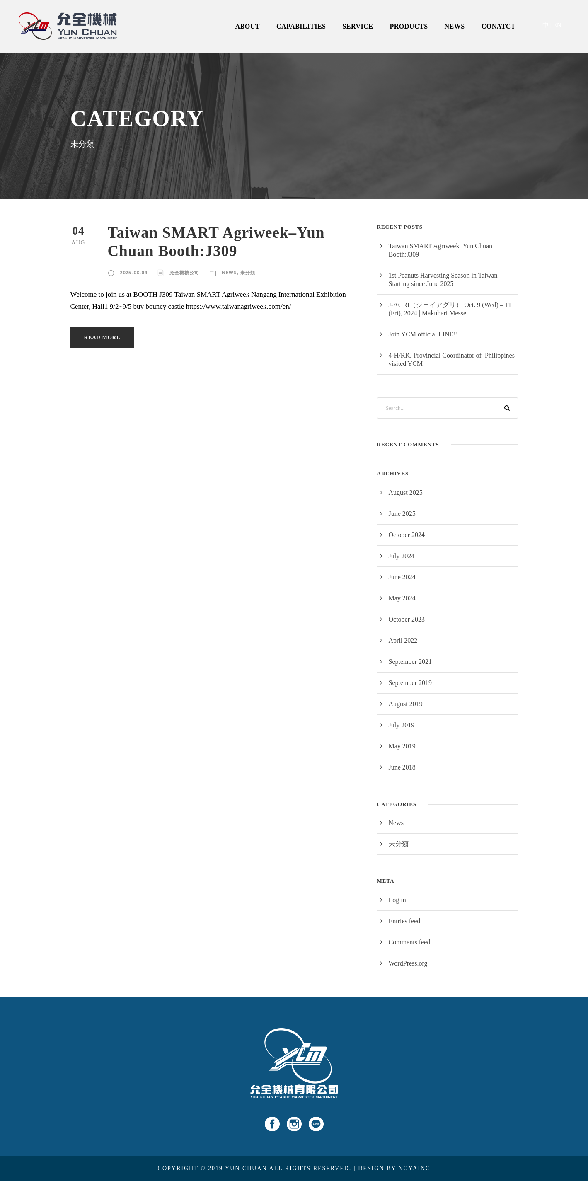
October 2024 (407, 534)
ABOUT (247, 26)
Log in (397, 899)
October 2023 (407, 619)
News (229, 272)
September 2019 (410, 682)
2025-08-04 (133, 272)
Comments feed (410, 942)
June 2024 (402, 577)
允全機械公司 (184, 272)
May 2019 (402, 746)
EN (557, 25)
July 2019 (402, 724)
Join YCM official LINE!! (423, 334)
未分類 (247, 272)
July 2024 (402, 555)
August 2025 (406, 492)
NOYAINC (414, 1168)
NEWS (455, 26)
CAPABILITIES (301, 26)
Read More (102, 337)
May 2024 (402, 598)
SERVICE (357, 26)
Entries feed (405, 920)
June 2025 (402, 513)
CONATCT (498, 26)
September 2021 (410, 661)
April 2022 (403, 640)
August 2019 (406, 703)
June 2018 (402, 767)
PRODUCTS (409, 26)
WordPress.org (408, 963)
